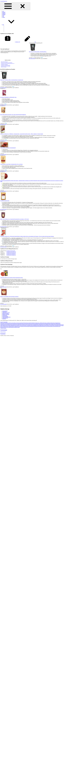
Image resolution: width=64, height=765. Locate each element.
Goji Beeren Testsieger (4, 64)
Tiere (3, 16)
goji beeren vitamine (14, 326)
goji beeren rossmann (54, 325)
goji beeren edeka (21, 324)
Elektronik (4, 13)
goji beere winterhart (44, 323)
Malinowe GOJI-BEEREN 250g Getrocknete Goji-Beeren (9, 296)
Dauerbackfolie (4, 315)
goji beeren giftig (44, 324)
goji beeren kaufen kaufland (9, 325)
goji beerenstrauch (25, 326)
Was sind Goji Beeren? (4, 61)
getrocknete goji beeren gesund (32, 323)
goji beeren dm (16, 324)
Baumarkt (3, 12)
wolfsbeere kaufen (17, 327)
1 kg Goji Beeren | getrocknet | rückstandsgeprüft (8, 147)
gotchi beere (34, 326)
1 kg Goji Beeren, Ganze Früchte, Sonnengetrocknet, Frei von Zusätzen (11, 164)
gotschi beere (38, 326)
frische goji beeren (11, 323)
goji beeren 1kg (49, 323)
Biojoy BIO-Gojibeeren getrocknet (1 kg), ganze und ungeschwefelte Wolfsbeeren (13, 114)
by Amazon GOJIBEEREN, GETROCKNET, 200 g (8, 97)
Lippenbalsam (4, 311)
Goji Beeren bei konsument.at (11, 252)
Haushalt (3, 14)
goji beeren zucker (20, 326)
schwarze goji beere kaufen (6, 327)
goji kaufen (30, 326)
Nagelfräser (4, 318)
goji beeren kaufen (50, 324)
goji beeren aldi (54, 323)
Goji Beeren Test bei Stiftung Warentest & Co (7, 63)
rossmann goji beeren (52, 326)
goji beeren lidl (38, 325)
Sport (3, 15)
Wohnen (3, 17)
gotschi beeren (42, 326)
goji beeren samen (8, 326)
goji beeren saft (60, 325)
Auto (3, 11)
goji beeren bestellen (6, 324)
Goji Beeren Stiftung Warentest (5, 65)
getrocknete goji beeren (23, 323)
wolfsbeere (12, 327)
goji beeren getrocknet (38, 324)
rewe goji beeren (46, 326)
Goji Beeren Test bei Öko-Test (11, 251)
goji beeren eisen (26, 324)
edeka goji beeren (5, 323)
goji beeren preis (43, 325)
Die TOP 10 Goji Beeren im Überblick (6, 62)
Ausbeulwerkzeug (5, 316)
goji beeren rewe (48, 325)
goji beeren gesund (32, 324)
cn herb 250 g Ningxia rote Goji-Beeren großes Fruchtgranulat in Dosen (11, 277)
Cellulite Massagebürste (6, 312)
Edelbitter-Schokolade (5, 314)
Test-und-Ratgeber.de (3, 1)
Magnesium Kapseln (5, 313)
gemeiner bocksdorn (17, 323)
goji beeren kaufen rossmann (25, 325)
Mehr (10, 24)
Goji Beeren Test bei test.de (10, 250)
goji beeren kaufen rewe (17, 325)
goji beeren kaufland (33, 325)
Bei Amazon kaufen (32, 58)
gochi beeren (39, 323)
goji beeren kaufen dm (56, 324)
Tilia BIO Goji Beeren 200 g (4, 200)
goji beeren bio (11, 324)
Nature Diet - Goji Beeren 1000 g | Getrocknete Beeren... (38, 51)
